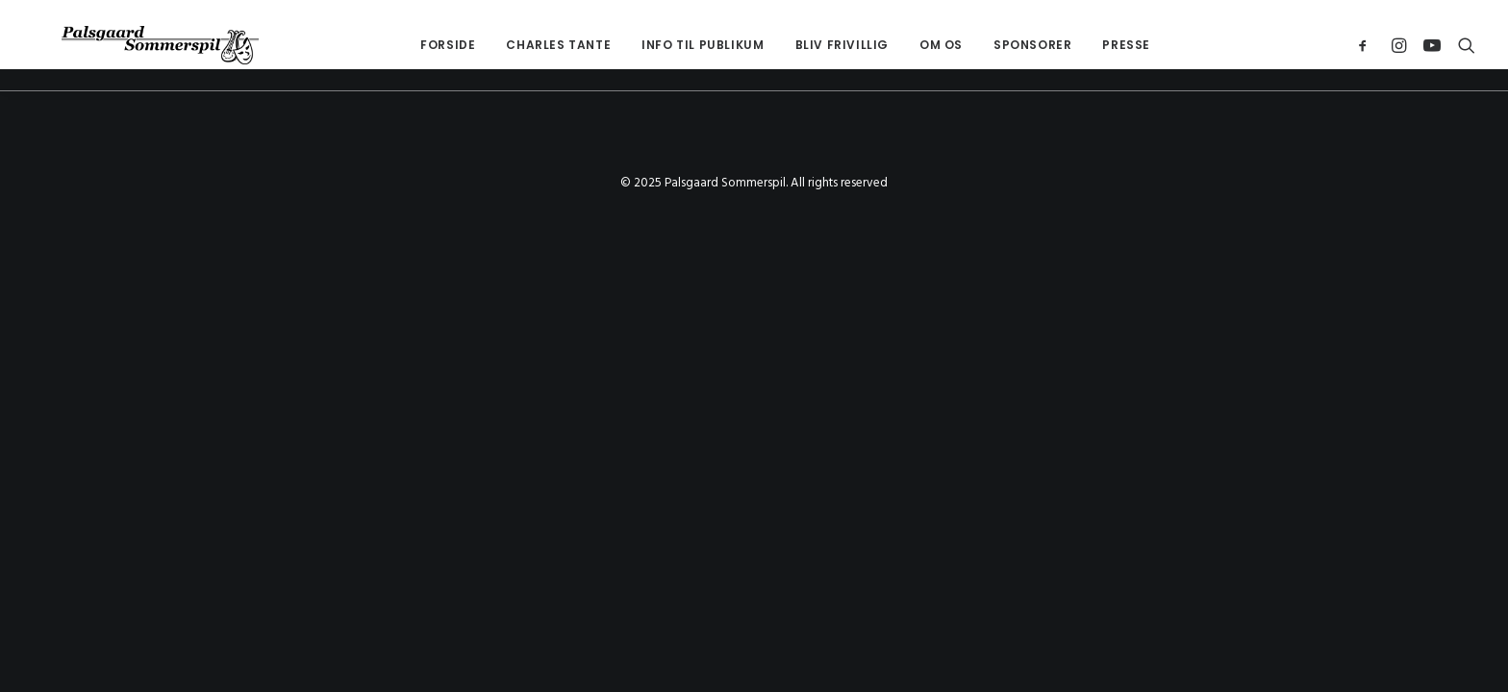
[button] (1367, 45)
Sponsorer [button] (1004, 45)
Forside (418, 45)
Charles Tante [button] (529, 45)
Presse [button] (1097, 45)
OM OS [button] (912, 45)
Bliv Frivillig (813, 45)
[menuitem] (419, 45)
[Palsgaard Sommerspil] (131, 45)
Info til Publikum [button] (674, 45)
